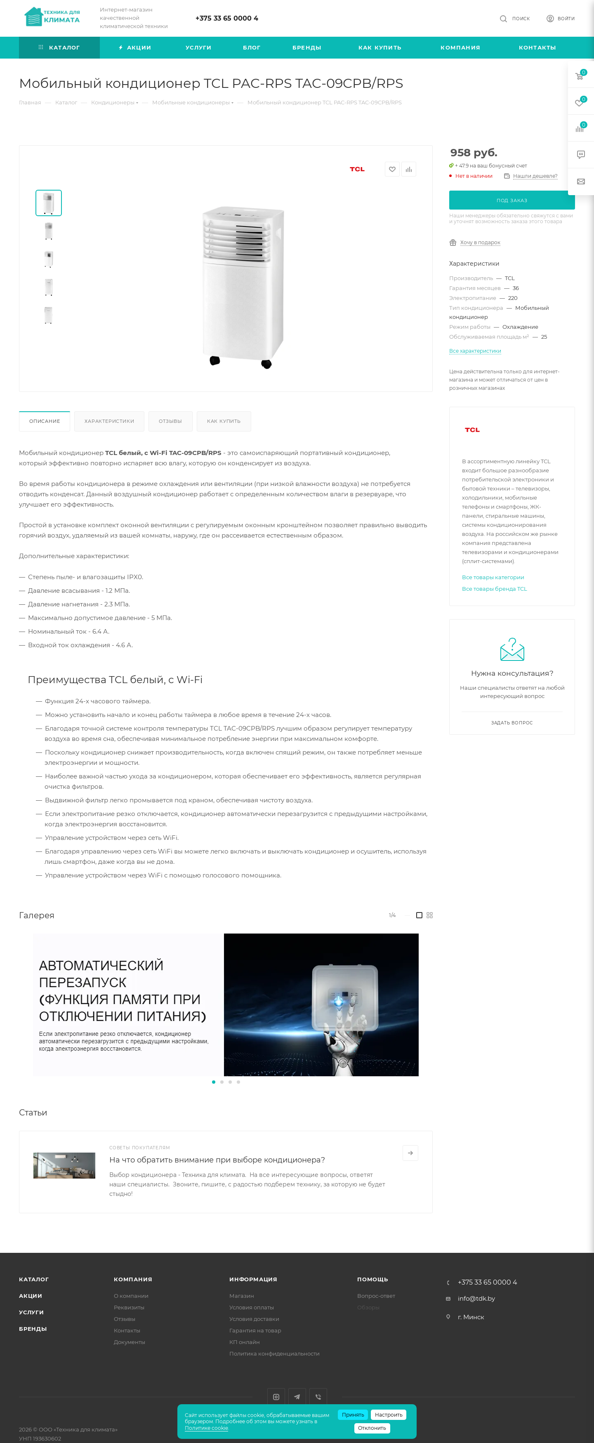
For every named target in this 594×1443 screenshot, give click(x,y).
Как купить (224, 421)
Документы (129, 1342)
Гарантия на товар (255, 1330)
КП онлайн (244, 1342)
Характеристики (109, 421)
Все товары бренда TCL (494, 588)
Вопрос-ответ (376, 1295)
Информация (253, 1279)
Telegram (297, 1397)
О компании (131, 1295)
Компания (133, 1279)
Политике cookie (206, 1428)
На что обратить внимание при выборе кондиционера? (217, 1160)
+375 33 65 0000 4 (227, 18)
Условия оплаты (251, 1307)
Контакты (127, 1330)
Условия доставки (254, 1319)
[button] (214, 1082)
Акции (30, 1295)
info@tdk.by (476, 1298)
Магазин (241, 1295)
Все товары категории (493, 577)
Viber (318, 1397)
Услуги (31, 1312)
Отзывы (170, 421)
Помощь (372, 1279)
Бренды (33, 1328)
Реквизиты (129, 1307)
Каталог (34, 1279)
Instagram (276, 1397)
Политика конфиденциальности (274, 1353)
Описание (44, 421)
